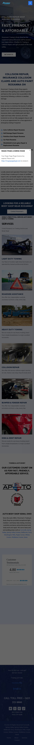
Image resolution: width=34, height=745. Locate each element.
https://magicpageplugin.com (11, 161)
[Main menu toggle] (30, 3)
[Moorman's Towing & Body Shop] (6, 3)
